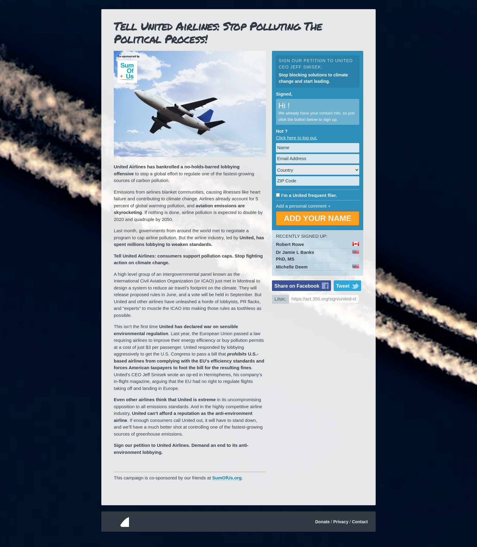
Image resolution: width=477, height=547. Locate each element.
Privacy (340, 521)
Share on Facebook (296, 286)
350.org (117, 521)
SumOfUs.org (227, 477)
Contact (360, 521)
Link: (280, 299)
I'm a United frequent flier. (309, 195)
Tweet (343, 286)
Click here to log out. (297, 137)
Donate (322, 521)
